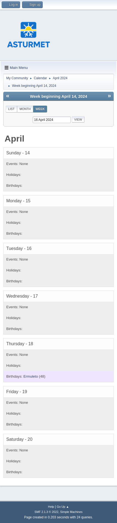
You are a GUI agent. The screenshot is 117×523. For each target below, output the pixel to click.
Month (25, 109)
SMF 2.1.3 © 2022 (47, 511)
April (14, 138)
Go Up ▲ (63, 506)
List (11, 109)
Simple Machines (71, 511)
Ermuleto (30, 376)
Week (40, 109)
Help (51, 506)
